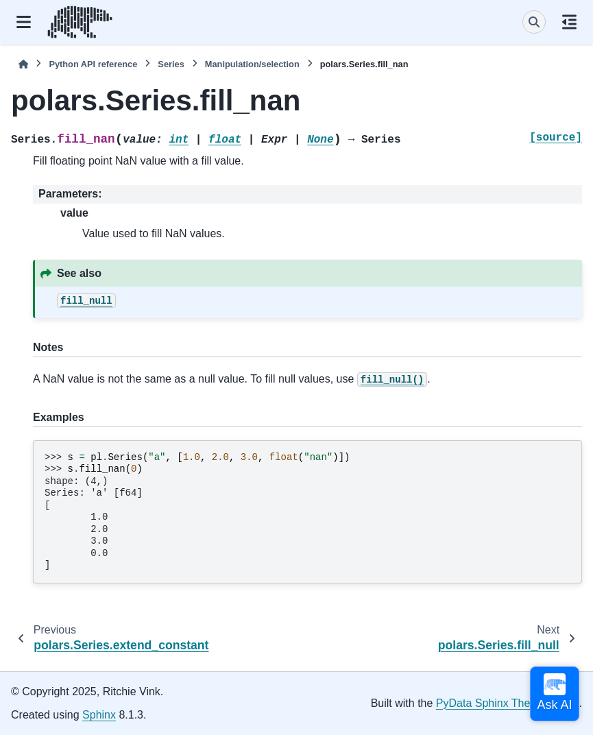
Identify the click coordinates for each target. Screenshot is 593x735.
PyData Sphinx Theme (491, 703)
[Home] (23, 64)
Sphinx (99, 715)
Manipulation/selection (252, 64)
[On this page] (569, 22)
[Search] (534, 22)
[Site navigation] (23, 22)
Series (171, 64)
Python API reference (93, 64)
